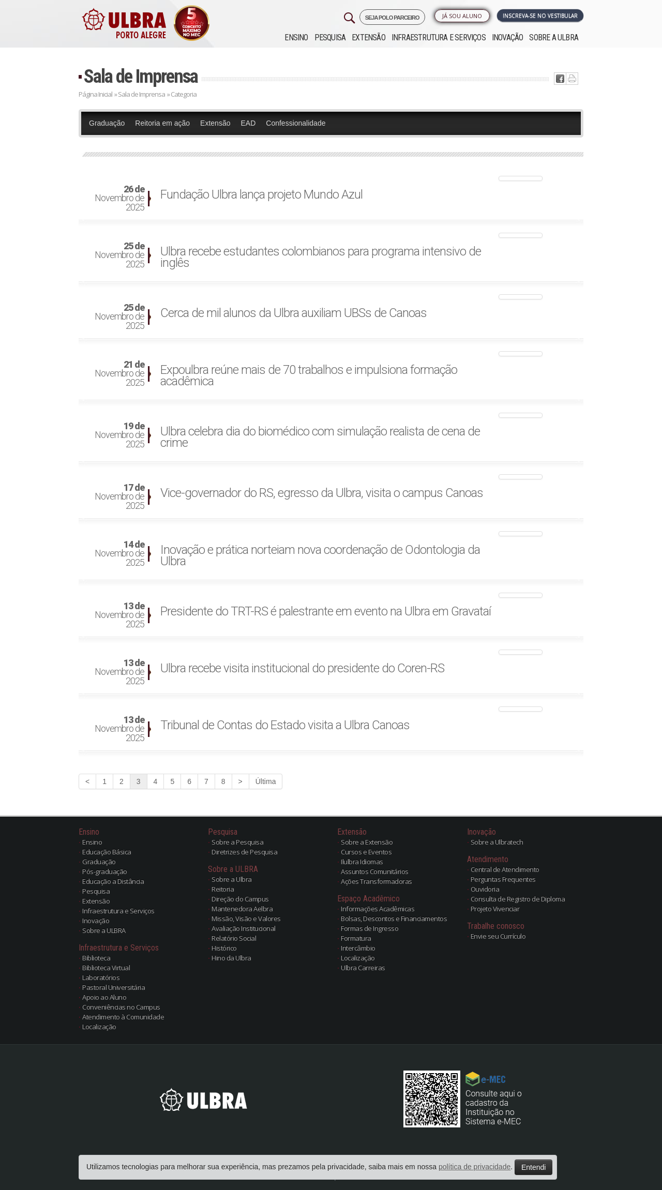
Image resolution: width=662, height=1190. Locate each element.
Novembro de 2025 (119, 198)
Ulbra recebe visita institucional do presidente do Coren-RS (302, 668)
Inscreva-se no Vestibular (540, 15)
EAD (247, 123)
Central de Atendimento (505, 869)
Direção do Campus (240, 898)
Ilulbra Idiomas (362, 861)
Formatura (356, 938)
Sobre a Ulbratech (497, 842)
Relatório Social (234, 938)
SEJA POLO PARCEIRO (392, 17)
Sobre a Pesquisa (237, 842)
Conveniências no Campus (121, 1007)
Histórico (224, 948)
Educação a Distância (113, 881)
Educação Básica (106, 851)
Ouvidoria (485, 889)
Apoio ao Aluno (104, 997)
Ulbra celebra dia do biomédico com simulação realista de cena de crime (320, 437)
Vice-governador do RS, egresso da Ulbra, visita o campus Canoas (321, 493)
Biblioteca (96, 957)
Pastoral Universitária (113, 987)
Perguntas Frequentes (503, 879)
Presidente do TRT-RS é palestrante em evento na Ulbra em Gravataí (325, 611)
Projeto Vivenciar (495, 908)
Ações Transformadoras (376, 881)
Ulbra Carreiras (363, 967)
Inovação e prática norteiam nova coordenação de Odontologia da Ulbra (320, 555)
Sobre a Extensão (367, 842)
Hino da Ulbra (231, 957)
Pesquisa (330, 37)
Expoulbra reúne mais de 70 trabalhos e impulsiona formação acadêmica (308, 375)
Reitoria (223, 889)
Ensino (296, 37)
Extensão (368, 37)
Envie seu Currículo (498, 936)
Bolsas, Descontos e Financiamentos (394, 918)
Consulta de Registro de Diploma (518, 898)
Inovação (507, 37)
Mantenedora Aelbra (242, 908)
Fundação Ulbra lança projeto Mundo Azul (261, 194)
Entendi (533, 1167)
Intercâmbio (358, 948)
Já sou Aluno (462, 16)
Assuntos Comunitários (375, 871)
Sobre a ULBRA (553, 37)
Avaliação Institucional (244, 928)
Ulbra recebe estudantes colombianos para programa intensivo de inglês (320, 257)
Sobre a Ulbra (232, 879)
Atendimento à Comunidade (123, 1016)
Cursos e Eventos (366, 851)
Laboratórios (100, 977)
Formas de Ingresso (369, 928)
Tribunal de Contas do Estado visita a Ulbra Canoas (285, 725)
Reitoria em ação (162, 123)
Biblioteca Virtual (106, 967)
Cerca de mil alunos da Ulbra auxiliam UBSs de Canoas (293, 313)
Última (265, 781)
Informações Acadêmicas (377, 908)
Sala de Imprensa (141, 76)
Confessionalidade (295, 123)
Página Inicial (95, 94)
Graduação (107, 123)
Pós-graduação (104, 871)
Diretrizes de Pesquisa (244, 851)
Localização (99, 1026)
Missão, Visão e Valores (246, 918)
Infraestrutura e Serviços (439, 37)
